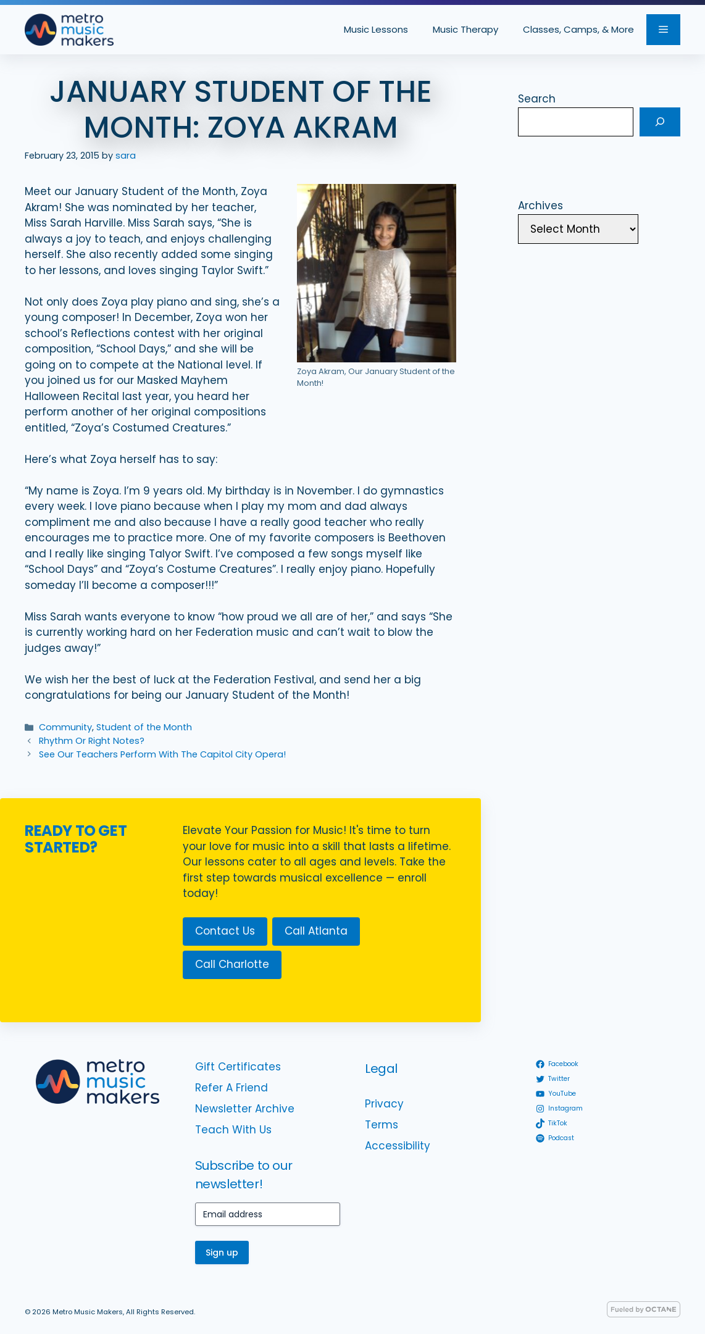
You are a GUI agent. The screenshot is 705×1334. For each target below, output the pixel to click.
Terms (381, 1124)
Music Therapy (465, 29)
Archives (540, 205)
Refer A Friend (231, 1087)
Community (65, 727)
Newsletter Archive (244, 1108)
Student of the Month (144, 727)
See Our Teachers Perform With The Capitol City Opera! (162, 754)
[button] (663, 29)
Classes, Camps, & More (578, 29)
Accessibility (397, 1145)
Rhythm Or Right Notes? (91, 741)
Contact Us (225, 930)
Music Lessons (376, 29)
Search (537, 98)
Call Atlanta (316, 930)
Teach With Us (233, 1129)
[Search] (660, 122)
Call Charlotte (232, 964)
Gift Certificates (238, 1066)
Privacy (384, 1103)
